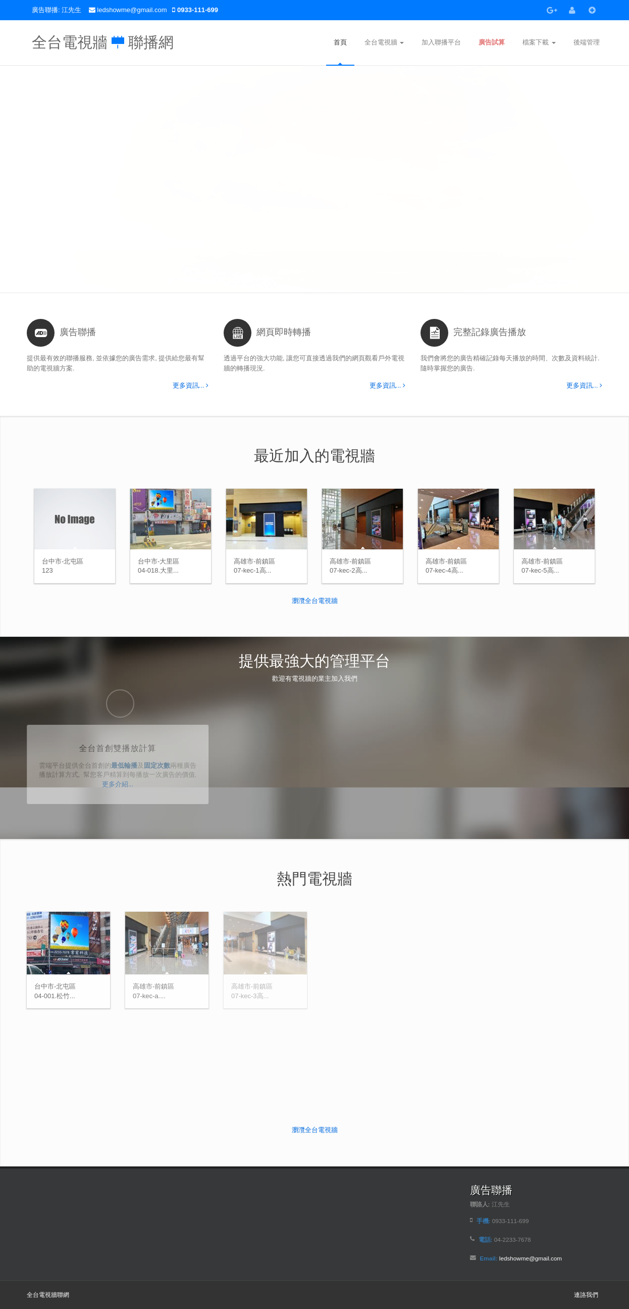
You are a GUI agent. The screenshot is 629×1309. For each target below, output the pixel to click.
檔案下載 (539, 42)
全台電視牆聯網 (48, 1294)
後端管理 (586, 42)
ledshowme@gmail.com (133, 10)
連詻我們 (586, 1294)
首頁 (340, 42)
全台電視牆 (384, 42)
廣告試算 (492, 42)
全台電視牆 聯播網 (103, 39)
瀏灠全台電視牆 (315, 600)
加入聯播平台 (441, 42)
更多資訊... (190, 385)
